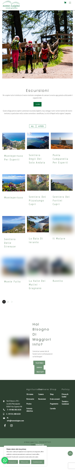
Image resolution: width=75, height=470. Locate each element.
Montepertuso (13, 197)
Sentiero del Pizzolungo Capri (37, 200)
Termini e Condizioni (65, 402)
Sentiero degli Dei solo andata (37, 158)
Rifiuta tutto (24, 462)
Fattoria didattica (29, 409)
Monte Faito (12, 281)
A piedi (41, 126)
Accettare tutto (37, 462)
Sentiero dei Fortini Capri (61, 200)
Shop (52, 394)
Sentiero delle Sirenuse (10, 242)
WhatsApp (40, 372)
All (32, 126)
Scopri (38, 104)
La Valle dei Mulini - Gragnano (37, 284)
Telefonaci (39, 363)
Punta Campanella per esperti (60, 158)
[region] (25, 456)
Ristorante (30, 399)
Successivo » (12, 302)
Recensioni (42, 399)
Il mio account (55, 399)
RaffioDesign (40, 445)
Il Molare (59, 238)
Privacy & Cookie (65, 395)
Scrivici (39, 367)
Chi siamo (29, 394)
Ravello (58, 280)
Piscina (28, 403)
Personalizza (12, 462)
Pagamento (54, 403)
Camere (41, 394)
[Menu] (70, 3)
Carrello (53, 408)
